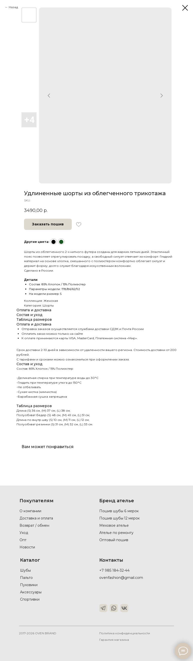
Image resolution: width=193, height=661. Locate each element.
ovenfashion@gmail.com (121, 577)
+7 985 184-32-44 (114, 570)
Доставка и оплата (36, 518)
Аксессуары (31, 592)
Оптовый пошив (113, 540)
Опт (23, 540)
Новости (27, 547)
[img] (103, 608)
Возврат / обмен (34, 525)
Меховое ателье (113, 525)
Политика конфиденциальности (124, 633)
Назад (13, 7)
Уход (24, 532)
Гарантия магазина (114, 640)
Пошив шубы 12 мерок (119, 518)
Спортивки (30, 599)
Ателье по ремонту (116, 532)
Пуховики (29, 585)
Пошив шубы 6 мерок (118, 511)
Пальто (26, 577)
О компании (30, 511)
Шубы (25, 570)
